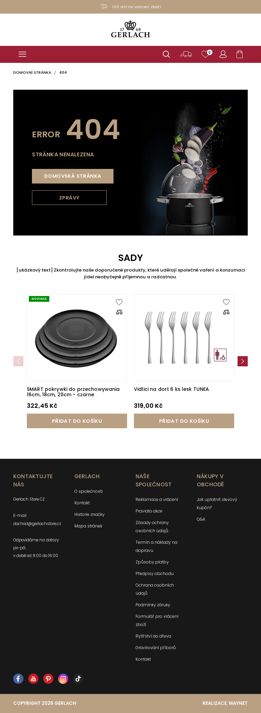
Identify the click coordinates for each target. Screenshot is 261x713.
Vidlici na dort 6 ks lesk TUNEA (171, 389)
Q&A (201, 519)
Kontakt (82, 503)
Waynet (238, 703)
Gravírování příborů (156, 647)
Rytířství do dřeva (153, 636)
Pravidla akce (149, 511)
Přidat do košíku (77, 421)
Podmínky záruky (153, 605)
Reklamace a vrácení (157, 499)
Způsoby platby (152, 562)
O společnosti (88, 491)
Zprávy (69, 197)
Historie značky (89, 514)
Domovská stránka (72, 176)
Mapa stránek (88, 526)
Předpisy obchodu (155, 573)
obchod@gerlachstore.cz (37, 523)
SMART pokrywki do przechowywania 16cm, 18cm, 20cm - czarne (73, 392)
